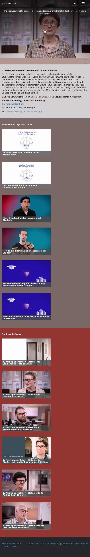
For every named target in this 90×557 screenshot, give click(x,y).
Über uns (33, 544)
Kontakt (84, 544)
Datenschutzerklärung (50, 544)
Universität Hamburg (13, 104)
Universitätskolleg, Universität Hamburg (23, 111)
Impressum (68, 544)
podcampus (9, 3)
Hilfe (77, 544)
